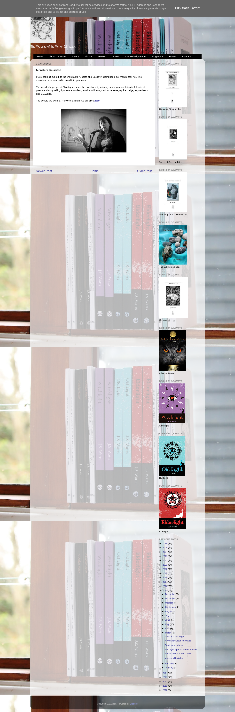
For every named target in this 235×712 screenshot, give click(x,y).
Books (115, 56)
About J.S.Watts (57, 56)
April (167, 628)
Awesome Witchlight (174, 636)
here (97, 100)
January (169, 667)
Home (40, 56)
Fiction (88, 56)
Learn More (181, 8)
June (168, 620)
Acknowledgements (135, 56)
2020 (165, 569)
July (167, 615)
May (167, 624)
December (170, 594)
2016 (165, 586)
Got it (196, 8)
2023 (165, 556)
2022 (165, 560)
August (169, 611)
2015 (165, 590)
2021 (165, 565)
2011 (165, 686)
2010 (165, 690)
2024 (165, 552)
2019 (165, 573)
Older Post (144, 171)
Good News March (174, 645)
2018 (165, 577)
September (171, 607)
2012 (165, 681)
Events (173, 56)
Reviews (102, 56)
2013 (165, 677)
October (169, 603)
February (170, 663)
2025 (165, 547)
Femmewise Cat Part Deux (178, 653)
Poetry (75, 56)
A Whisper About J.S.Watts (178, 641)
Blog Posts (158, 56)
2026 (165, 543)
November (170, 598)
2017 (165, 582)
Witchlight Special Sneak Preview (181, 649)
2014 (165, 673)
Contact (186, 56)
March (168, 633)
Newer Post (44, 171)
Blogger (133, 704)
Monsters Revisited (174, 658)
